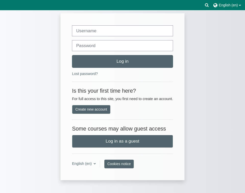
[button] (207, 5)
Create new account (91, 109)
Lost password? (85, 74)
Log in (122, 61)
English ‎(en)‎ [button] (82, 164)
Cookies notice (119, 164)
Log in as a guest (122, 141)
